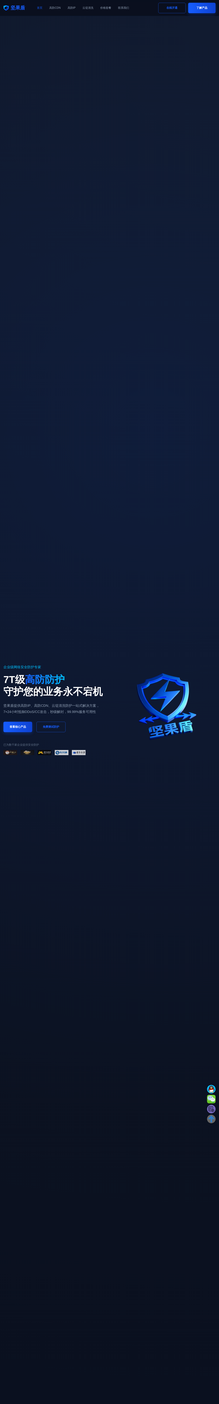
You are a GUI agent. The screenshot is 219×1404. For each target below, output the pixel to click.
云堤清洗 (87, 7)
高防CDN (55, 7)
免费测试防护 (51, 726)
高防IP (72, 7)
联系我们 (123, 7)
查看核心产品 (18, 726)
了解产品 (201, 7)
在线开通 (171, 7)
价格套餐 (105, 7)
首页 (39, 7)
